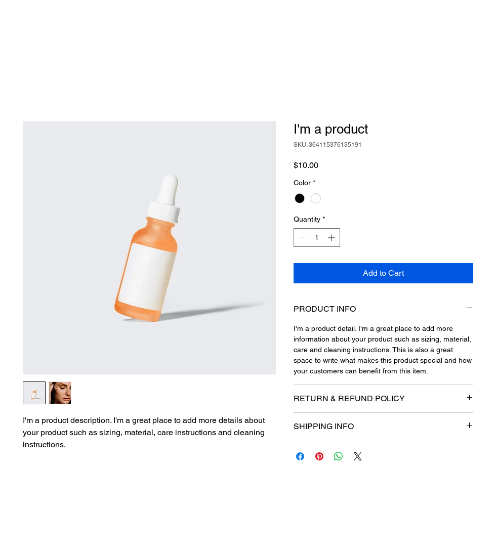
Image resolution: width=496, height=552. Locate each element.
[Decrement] (301, 237)
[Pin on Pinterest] (319, 456)
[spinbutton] (317, 237)
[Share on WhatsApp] (339, 456)
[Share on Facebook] (300, 456)
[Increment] (332, 237)
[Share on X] (358, 456)
